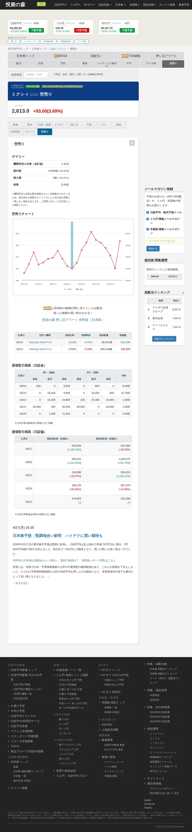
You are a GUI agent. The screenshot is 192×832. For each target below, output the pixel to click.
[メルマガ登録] (33, 3)
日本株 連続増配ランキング (28, 771)
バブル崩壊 (110, 766)
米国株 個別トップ (113, 702)
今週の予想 (18, 705)
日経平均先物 (19, 726)
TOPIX (15, 746)
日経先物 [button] (105, 4)
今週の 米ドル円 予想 (70, 689)
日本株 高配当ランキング (163, 669)
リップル (155, 738)
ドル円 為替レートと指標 (72, 675)
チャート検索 (167, 4)
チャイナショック (114, 771)
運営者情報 (154, 783)
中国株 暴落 (110, 776)
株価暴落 (107, 739)
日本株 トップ (19, 761)
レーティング (30, 41)
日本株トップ (25, 55)
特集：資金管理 (157, 690)
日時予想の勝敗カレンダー (28, 689)
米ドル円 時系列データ (71, 707)
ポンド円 (64, 728)
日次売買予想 (20, 698)
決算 (40, 63)
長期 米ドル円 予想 (69, 698)
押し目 (41, 4)
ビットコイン (157, 733)
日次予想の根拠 (21, 684)
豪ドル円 (64, 719)
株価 (15, 124)
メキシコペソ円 (67, 763)
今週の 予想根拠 (68, 694)
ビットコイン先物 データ (163, 766)
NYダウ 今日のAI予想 (115, 675)
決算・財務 (45, 124)
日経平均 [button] (60, 4)
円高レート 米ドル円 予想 (73, 703)
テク (103, 124)
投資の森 (15, 4)
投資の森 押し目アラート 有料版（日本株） (73, 320)
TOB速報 (131, 56)
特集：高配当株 (157, 663)
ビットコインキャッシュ (163, 752)
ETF (129, 63)
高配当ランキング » (164, 339)
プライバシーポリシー (162, 788)
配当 (18, 63)
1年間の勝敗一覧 (22, 693)
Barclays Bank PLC (40, 342)
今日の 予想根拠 (68, 684)
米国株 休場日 (112, 712)
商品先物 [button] (149, 4)
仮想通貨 (152, 728)
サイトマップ (155, 778)
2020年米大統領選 (160, 716)
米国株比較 (65, 41)
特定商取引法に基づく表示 (164, 793)
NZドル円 (64, 758)
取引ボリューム (158, 771)
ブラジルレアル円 (68, 749)
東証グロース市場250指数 (27, 751)
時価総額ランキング (161, 757)
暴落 (84, 63)
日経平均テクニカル (23, 715)
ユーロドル (65, 733)
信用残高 (15, 131)
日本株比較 (48, 41)
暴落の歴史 (109, 756)
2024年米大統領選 (160, 712)
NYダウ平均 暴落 (113, 749)
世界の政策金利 (66, 770)
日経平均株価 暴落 (114, 745)
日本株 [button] (120, 4)
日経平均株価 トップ (24, 669)
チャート (30, 131)
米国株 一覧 (110, 707)
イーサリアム (157, 743)
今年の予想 (18, 710)
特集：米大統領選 (158, 707)
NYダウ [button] (89, 4)
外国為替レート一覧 (69, 669)
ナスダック (109, 719)
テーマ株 (82, 41)
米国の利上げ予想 (114, 684)
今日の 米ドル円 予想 (70, 680)
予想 (62, 63)
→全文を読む (20, 582)
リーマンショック (114, 762)
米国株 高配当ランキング (163, 673)
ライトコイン (157, 747)
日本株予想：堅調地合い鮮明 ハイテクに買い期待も (58, 536)
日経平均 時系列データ (25, 721)
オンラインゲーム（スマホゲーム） (62, 86)
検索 (15, 766)
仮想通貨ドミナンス (161, 761)
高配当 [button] (96, 55)
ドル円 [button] (75, 4)
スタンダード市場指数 (25, 736)
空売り (173, 63)
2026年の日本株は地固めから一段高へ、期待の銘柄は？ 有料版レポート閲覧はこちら (64, 560)
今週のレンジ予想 (114, 680)
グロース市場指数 (22, 741)
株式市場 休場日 (22, 780)
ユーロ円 (64, 724)
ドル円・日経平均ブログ (71, 775)
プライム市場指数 (22, 731)
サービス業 (33, 86)
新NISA (60, 56)
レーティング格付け (107, 64)
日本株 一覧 (19, 776)
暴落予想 (184, 4)
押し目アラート (166, 55)
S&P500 (107, 724)
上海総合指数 (110, 729)
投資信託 (155, 699)
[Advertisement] (73, 612)
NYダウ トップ (111, 669)
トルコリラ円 (66, 754)
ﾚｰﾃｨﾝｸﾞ (59, 124)
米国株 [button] (134, 4)
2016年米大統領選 (160, 721)
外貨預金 (155, 695)
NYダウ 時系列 (111, 692)
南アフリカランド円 (70, 744)
